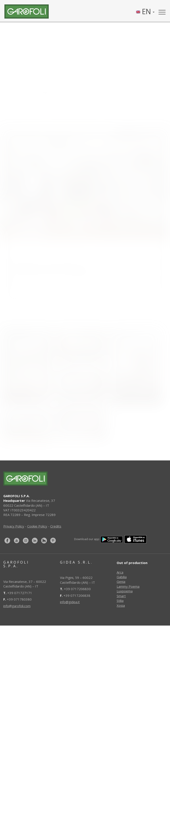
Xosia (121, 605)
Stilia (120, 600)
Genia (121, 581)
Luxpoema (125, 591)
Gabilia (122, 577)
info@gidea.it (70, 602)
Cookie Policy (37, 526)
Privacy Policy (13, 526)
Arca (120, 572)
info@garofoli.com (17, 606)
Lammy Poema (128, 586)
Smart (121, 596)
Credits (55, 526)
